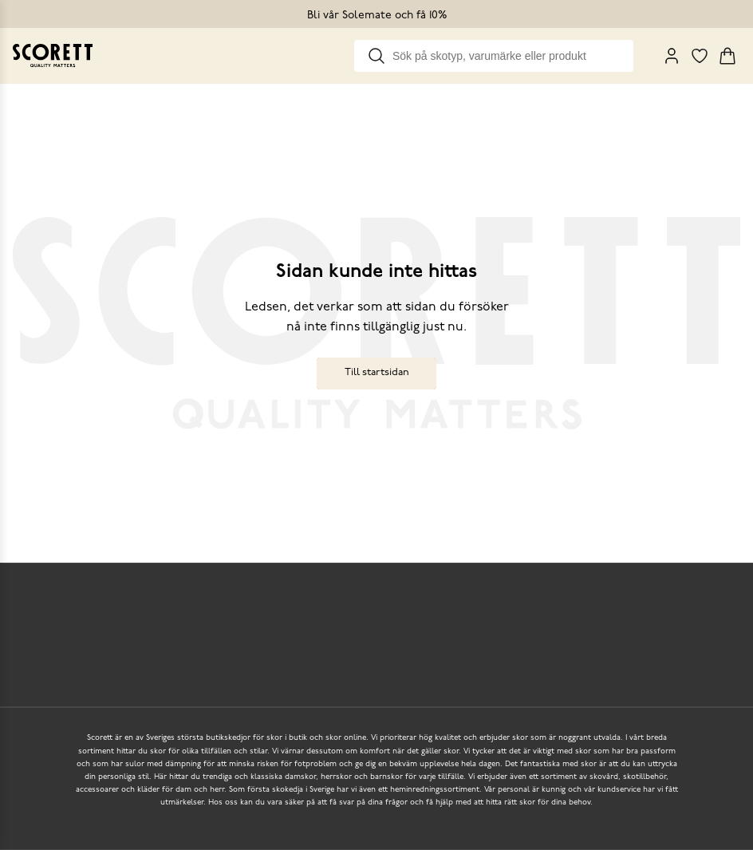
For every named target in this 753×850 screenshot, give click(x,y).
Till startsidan (377, 372)
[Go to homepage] (53, 55)
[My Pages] (671, 56)
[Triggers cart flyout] (727, 56)
